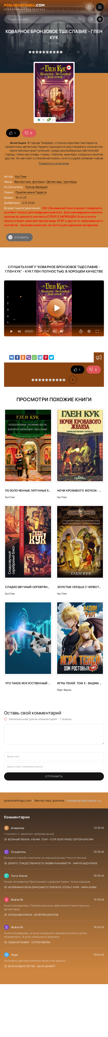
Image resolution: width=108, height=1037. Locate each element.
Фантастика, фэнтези (29, 182)
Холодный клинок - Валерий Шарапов (31, 914)
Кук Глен (20, 176)
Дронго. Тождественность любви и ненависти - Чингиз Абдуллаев (50, 863)
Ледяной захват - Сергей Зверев (27, 942)
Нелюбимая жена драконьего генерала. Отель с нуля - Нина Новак (50, 887)
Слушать (18, 237)
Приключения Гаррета (31, 192)
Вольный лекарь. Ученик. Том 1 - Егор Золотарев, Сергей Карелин (49, 839)
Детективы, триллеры (62, 182)
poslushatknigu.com (17, 800)
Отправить (54, 776)
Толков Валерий (36, 187)
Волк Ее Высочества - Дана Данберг (30, 966)
